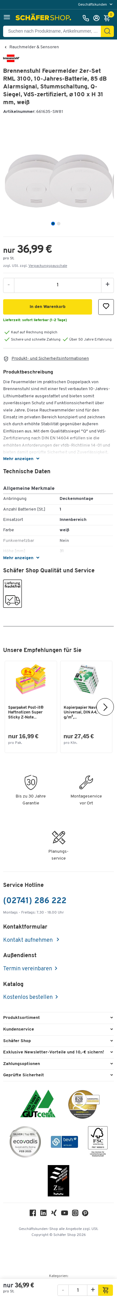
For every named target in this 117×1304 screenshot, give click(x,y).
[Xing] (54, 1214)
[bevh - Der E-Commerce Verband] (64, 1143)
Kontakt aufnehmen (28, 940)
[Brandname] (11, 61)
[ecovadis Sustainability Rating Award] (25, 1143)
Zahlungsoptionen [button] (21, 1064)
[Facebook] (33, 1214)
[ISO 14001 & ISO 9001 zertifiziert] (37, 1104)
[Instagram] (75, 1214)
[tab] (53, 223)
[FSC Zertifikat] (98, 1143)
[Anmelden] (98, 18)
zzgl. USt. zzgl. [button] (35, 266)
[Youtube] (64, 1214)
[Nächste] (105, 707)
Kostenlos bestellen (28, 997)
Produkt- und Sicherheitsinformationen (50, 358)
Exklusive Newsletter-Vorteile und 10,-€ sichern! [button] (53, 1052)
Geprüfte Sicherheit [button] (23, 1075)
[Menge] (57, 285)
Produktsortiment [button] (21, 1017)
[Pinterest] (85, 1215)
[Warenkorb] (108, 18)
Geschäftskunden (93, 5)
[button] (7, 18)
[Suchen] (107, 31)
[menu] (96, 4)
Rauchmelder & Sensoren (34, 47)
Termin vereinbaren (27, 969)
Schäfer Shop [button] (17, 1041)
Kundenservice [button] (18, 1029)
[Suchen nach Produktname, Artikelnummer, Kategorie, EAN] (54, 31)
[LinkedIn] (43, 1214)
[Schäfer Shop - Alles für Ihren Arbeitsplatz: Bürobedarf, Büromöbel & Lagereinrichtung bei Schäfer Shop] (44, 18)
